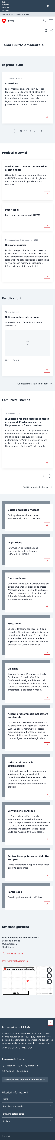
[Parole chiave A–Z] (46, 6)
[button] (21, 131)
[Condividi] (51, 30)
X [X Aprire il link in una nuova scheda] (20, 1065)
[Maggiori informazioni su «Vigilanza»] (47, 697)
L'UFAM (27, 1121)
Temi (27, 1098)
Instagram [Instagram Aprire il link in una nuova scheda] (31, 1065)
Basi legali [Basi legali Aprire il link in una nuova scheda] (6, 1136)
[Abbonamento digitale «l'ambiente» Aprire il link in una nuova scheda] (25, 1079)
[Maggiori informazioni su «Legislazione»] (47, 561)
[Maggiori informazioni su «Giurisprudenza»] (47, 606)
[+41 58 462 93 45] (13, 953)
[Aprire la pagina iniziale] (8, 20)
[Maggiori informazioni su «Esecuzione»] (47, 117)
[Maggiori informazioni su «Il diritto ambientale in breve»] (47, 369)
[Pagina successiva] (41, 131)
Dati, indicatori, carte (27, 1113)
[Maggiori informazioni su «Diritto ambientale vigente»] (47, 525)
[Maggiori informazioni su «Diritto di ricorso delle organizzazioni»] (47, 794)
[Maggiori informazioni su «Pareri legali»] (47, 225)
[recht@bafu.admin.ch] (15, 961)
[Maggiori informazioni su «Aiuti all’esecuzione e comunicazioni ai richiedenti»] (47, 194)
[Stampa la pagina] (46, 30)
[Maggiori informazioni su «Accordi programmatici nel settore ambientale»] (47, 745)
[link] (27, 516)
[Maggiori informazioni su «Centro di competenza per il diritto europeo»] (47, 875)
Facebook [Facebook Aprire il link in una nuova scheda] (8, 1065)
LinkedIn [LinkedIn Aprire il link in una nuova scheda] (22, 1070)
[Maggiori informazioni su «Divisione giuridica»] (47, 276)
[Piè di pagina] (27, 1136)
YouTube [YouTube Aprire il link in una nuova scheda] (8, 1070)
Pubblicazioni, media (27, 1106)
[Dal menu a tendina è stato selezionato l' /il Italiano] (50, 6)
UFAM (11, 21)
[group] (27, 98)
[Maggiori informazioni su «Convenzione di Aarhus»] (47, 839)
